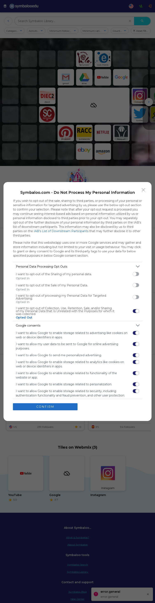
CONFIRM (45, 407)
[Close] (143, 190)
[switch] (136, 274)
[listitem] (77, 266)
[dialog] (77, 301)
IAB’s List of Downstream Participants (61, 231)
